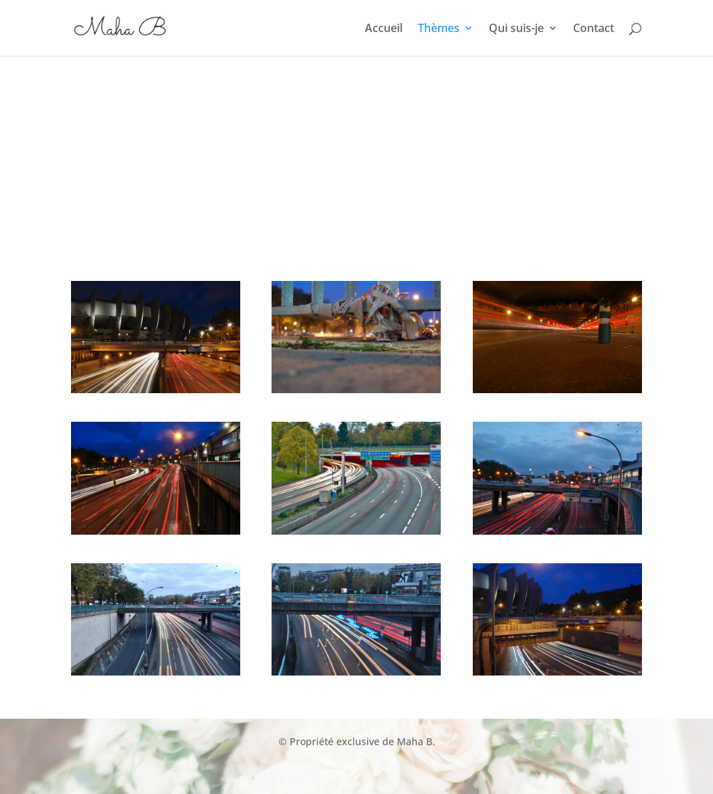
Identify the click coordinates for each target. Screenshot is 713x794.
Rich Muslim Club (213, 760)
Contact (593, 29)
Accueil (383, 29)
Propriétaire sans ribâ (495, 760)
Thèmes (439, 29)
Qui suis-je (516, 29)
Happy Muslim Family (320, 760)
